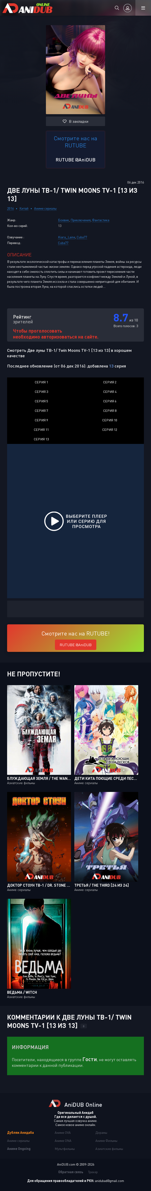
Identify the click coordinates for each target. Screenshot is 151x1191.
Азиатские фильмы (109, 1149)
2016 (10, 208)
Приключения (81, 220)
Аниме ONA (63, 1141)
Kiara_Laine (66, 237)
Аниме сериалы (45, 208)
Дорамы (101, 1132)
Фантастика (100, 220)
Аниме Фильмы (106, 1141)
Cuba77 (82, 237)
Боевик (63, 220)
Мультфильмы (65, 1149)
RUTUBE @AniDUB (75, 159)
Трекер (93, 1172)
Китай (23, 208)
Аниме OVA (63, 1132)
